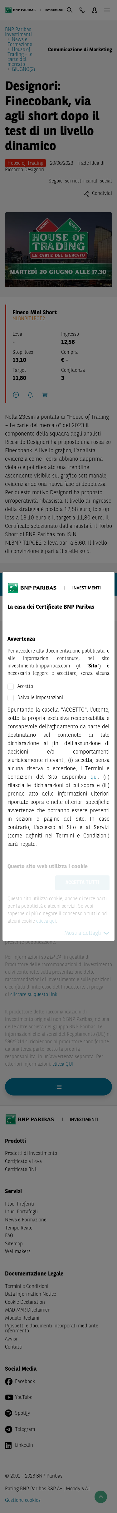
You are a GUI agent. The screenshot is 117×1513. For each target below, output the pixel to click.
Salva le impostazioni (40, 697)
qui (94, 777)
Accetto (25, 686)
